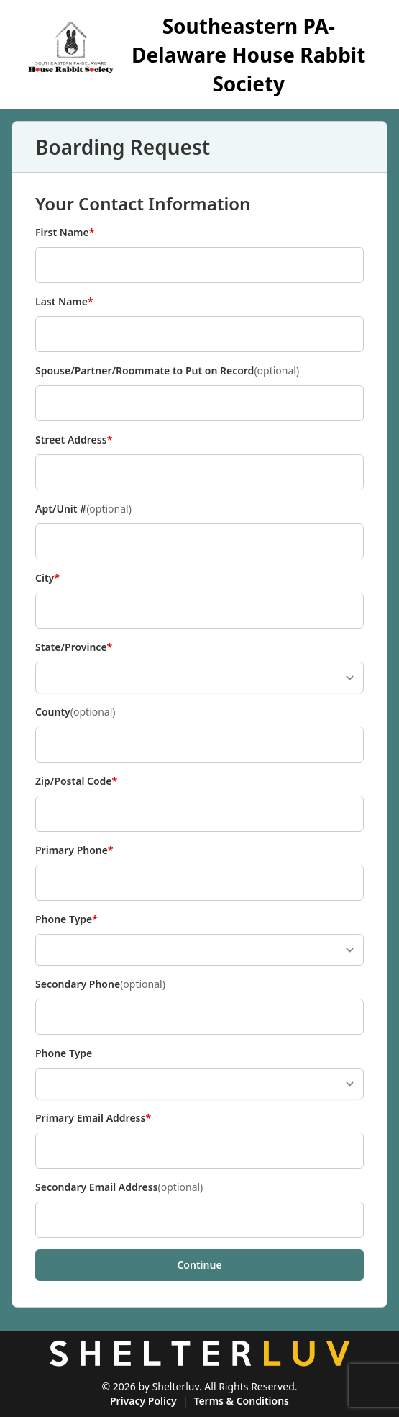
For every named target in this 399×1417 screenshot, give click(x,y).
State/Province (73, 647)
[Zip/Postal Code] (199, 813)
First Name (64, 232)
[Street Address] (199, 472)
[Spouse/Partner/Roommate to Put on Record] (199, 403)
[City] (199, 610)
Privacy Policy (143, 1401)
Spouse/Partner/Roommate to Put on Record (167, 371)
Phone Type (66, 919)
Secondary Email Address (119, 1187)
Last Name (64, 301)
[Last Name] (199, 334)
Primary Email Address (93, 1118)
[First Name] (199, 265)
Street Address (73, 440)
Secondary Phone (100, 984)
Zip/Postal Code (76, 781)
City (59, 578)
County (75, 712)
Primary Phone (74, 850)
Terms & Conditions (241, 1401)
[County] (199, 744)
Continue (199, 1265)
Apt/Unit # (83, 509)
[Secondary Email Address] (199, 1219)
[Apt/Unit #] (199, 541)
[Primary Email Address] (199, 1150)
